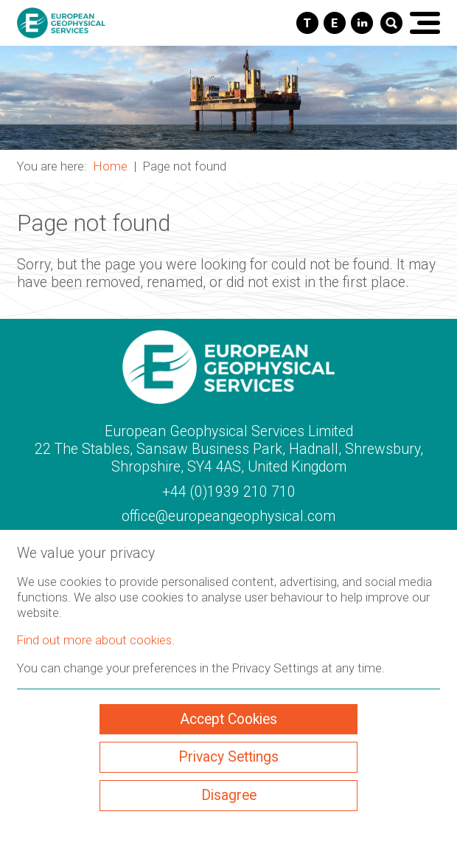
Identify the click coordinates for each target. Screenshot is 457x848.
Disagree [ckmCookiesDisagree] (229, 795)
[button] (228, 98)
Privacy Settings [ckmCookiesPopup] (228, 756)
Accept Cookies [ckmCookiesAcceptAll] (228, 719)
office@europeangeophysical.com (228, 516)
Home (111, 166)
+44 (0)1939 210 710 (229, 491)
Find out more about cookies (94, 639)
